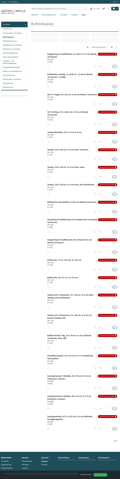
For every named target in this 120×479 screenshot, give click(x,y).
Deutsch (115, 2)
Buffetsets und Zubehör (11, 49)
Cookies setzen (85, 474)
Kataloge (74, 15)
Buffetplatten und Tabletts (12, 45)
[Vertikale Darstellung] (111, 47)
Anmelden (5, 461)
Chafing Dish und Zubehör (12, 33)
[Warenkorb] (113, 8)
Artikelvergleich (7, 468)
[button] (107, 54)
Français (44, 464)
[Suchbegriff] (57, 8)
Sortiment (6, 24)
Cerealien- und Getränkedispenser (10, 62)
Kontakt (25, 468)
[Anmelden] (95, 9)
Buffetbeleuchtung (10, 41)
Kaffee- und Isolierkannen (12, 71)
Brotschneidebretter (10, 53)
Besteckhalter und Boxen (12, 79)
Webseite (34, 15)
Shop (83, 15)
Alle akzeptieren (100, 475)
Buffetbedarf (14, 29)
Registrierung (6, 465)
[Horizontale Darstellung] (116, 47)
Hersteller (63, 15)
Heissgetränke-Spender (11, 67)
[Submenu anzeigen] (26, 24)
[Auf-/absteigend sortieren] (87, 47)
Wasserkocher (8, 87)
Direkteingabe (27, 461)
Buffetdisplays (8, 37)
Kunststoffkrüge (9, 75)
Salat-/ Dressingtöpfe (10, 57)
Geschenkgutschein (49, 15)
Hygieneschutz (8, 83)
